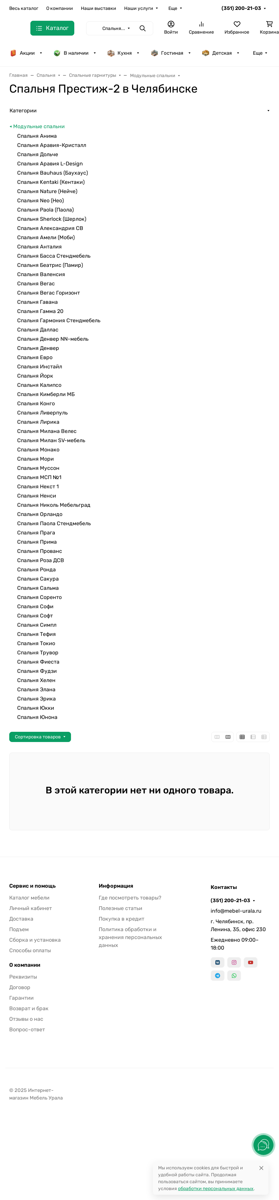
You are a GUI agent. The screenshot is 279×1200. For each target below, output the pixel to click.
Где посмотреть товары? (130, 898)
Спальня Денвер (38, 348)
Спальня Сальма (38, 588)
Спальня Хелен (36, 680)
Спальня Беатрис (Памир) (50, 265)
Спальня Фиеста (38, 662)
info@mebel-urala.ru (236, 911)
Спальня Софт (35, 616)
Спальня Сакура (38, 579)
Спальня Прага (36, 532)
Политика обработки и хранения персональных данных (130, 937)
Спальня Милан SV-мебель (51, 440)
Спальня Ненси (36, 496)
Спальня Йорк (35, 376)
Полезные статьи (120, 908)
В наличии (70, 53)
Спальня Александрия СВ (50, 228)
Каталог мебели (29, 898)
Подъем (19, 929)
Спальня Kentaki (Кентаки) (51, 182)
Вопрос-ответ (27, 1029)
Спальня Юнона (37, 717)
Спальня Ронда (36, 569)
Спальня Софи (35, 606)
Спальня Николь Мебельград (53, 505)
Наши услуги (138, 8)
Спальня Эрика (36, 699)
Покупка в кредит (121, 919)
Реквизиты (23, 977)
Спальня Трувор (37, 652)
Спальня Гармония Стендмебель (58, 320)
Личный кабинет (30, 908)
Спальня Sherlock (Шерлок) (51, 219)
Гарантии (21, 998)
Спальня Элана (36, 689)
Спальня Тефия (36, 634)
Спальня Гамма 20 (40, 311)
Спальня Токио (36, 643)
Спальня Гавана (37, 302)
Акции (22, 53)
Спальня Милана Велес (47, 431)
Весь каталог (23, 8)
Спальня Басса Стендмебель (53, 256)
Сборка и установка (35, 940)
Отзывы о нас (26, 1019)
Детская (217, 53)
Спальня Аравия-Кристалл (51, 145)
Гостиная (167, 53)
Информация (116, 886)
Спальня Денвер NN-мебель (52, 339)
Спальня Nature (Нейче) (47, 191)
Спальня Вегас (36, 283)
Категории (23, 110)
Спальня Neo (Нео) (40, 200)
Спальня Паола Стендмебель (54, 523)
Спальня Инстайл (39, 366)
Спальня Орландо (39, 514)
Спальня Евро (34, 357)
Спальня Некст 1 (38, 486)
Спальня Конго (36, 403)
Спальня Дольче (37, 154)
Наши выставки (98, 8)
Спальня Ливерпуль (42, 413)
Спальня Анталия (39, 246)
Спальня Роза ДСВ (40, 560)
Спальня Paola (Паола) (45, 210)
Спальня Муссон (38, 468)
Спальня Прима (37, 542)
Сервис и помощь (32, 886)
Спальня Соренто (39, 597)
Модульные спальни (39, 126)
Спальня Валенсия (41, 274)
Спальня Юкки (35, 708)
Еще (172, 8)
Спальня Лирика (38, 422)
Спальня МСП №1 (39, 477)
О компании (59, 8)
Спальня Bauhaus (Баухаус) (52, 173)
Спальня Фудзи (37, 671)
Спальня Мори (35, 459)
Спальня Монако (38, 449)
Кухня (119, 53)
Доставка (21, 919)
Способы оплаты (30, 950)
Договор (19, 987)
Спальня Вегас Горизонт (48, 293)
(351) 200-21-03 (241, 8)
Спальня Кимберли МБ (46, 394)
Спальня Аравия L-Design (50, 163)
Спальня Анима (37, 136)
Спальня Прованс (39, 551)
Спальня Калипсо (39, 385)
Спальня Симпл (36, 625)
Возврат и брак (29, 1008)
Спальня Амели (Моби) (46, 237)
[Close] (261, 1167)
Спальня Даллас (37, 330)
